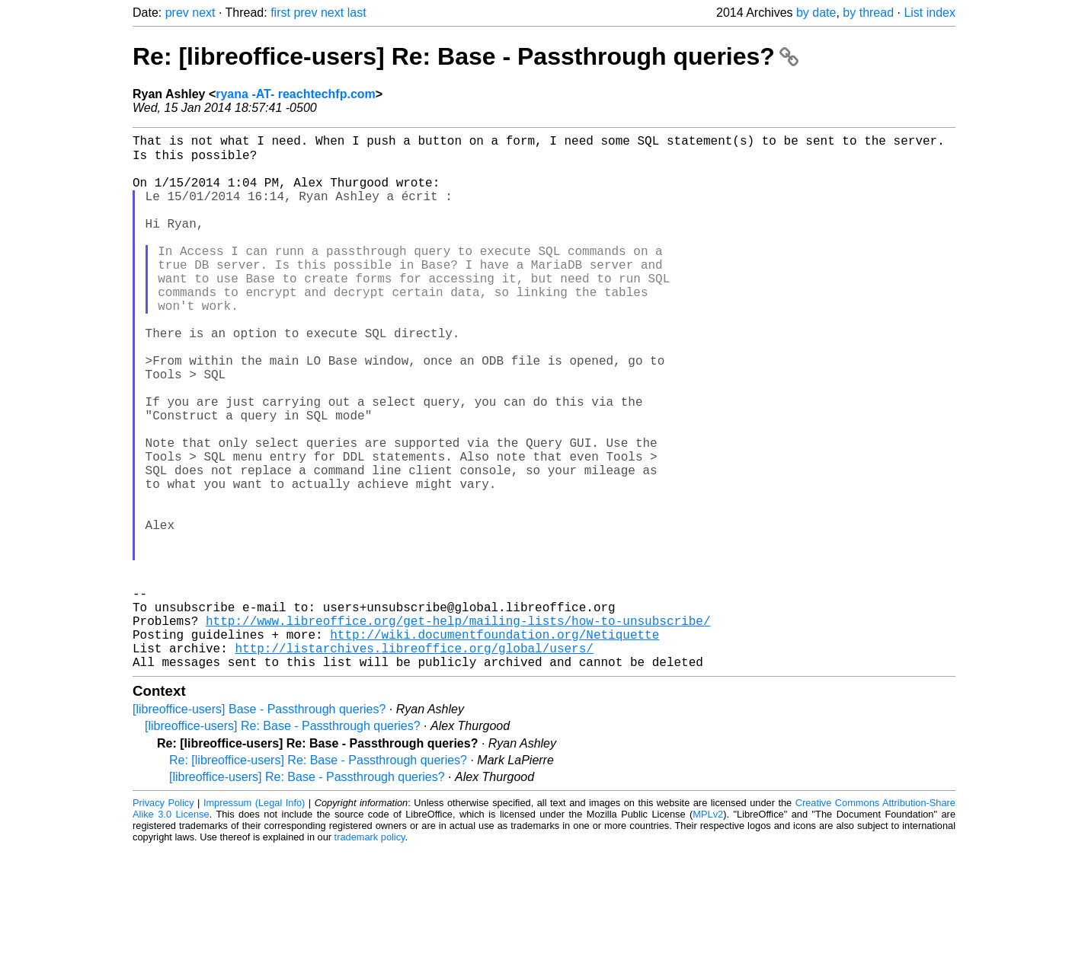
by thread (868, 12)
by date (816, 12)
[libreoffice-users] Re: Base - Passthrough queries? (283, 843)
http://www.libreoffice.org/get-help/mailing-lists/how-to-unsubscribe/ (458, 728)
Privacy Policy (163, 920)
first (280, 12)
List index (929, 12)
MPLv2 (708, 931)
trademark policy (369, 954)
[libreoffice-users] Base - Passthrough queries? (259, 826)
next (203, 12)
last (356, 12)
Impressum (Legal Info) (254, 920)
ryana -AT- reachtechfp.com (296, 94)
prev (177, 12)
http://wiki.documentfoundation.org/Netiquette (494, 745)
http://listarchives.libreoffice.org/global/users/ (414, 762)
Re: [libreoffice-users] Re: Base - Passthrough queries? (465, 56)
